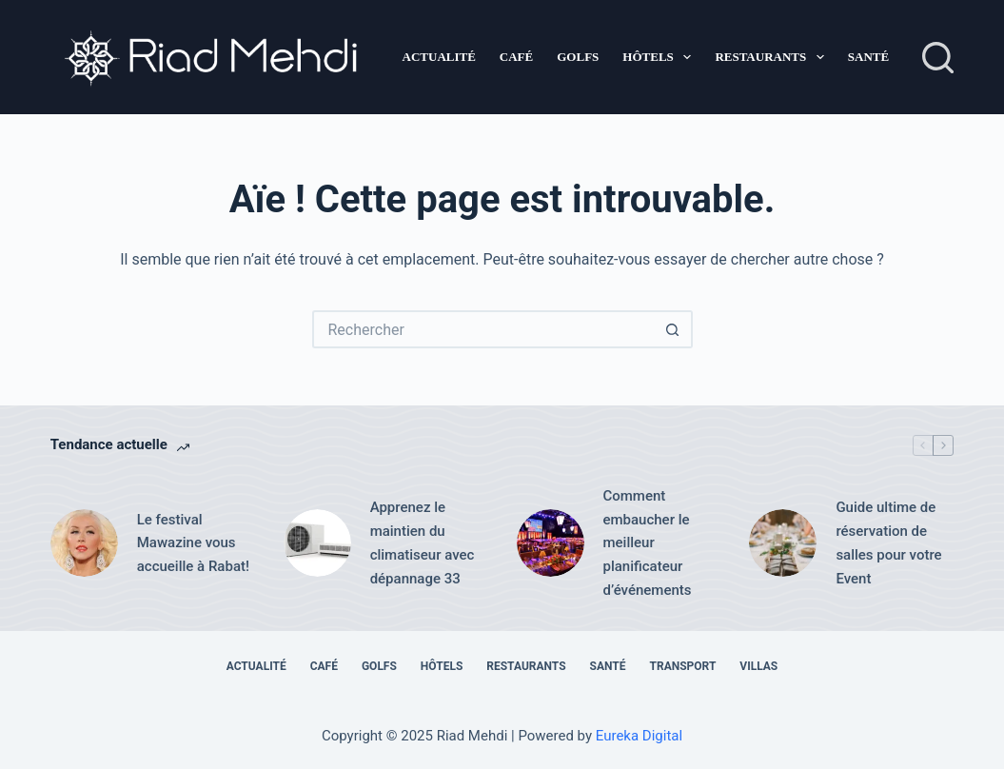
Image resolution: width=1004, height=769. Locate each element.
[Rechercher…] (483, 329)
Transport (683, 666)
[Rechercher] (938, 57)
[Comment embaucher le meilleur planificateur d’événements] (550, 543)
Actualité (439, 56)
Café (516, 56)
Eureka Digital (639, 735)
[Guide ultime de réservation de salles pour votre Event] (783, 543)
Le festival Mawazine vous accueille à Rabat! (193, 543)
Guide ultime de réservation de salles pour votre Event (888, 542)
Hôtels (660, 57)
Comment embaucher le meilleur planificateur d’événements (647, 543)
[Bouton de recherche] (674, 329)
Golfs (578, 56)
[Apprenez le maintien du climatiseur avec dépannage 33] (317, 543)
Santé (868, 56)
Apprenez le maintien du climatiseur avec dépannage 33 (422, 542)
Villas (758, 666)
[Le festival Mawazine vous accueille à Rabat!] (84, 543)
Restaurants (773, 57)
